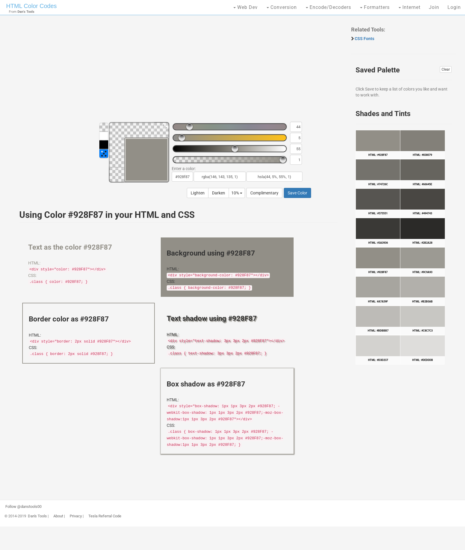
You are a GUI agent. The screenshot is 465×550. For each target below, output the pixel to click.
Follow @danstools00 (23, 507)
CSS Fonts (364, 38)
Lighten (198, 193)
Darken (218, 193)
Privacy (76, 516)
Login (454, 7)
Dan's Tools (37, 516)
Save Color (297, 193)
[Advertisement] (175, 71)
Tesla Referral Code (104, 516)
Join (434, 7)
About (58, 516)
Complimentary (264, 193)
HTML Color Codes (31, 6)
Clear (446, 69)
